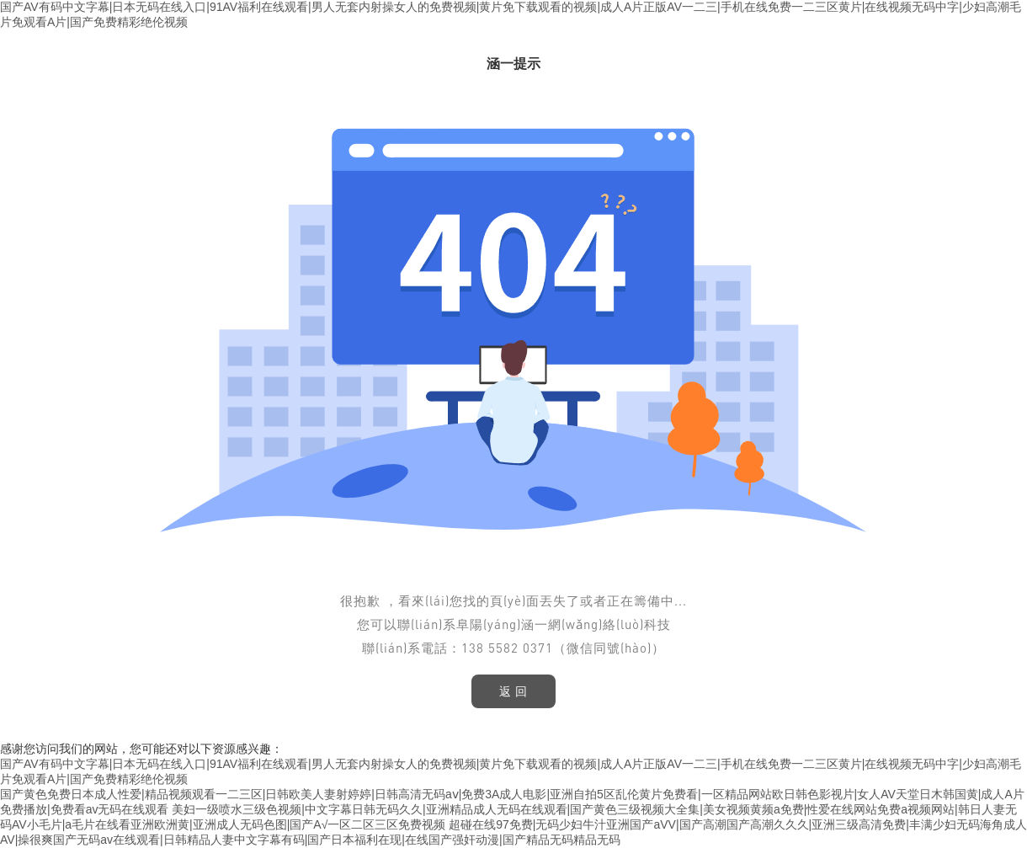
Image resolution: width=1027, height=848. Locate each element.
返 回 (514, 691)
